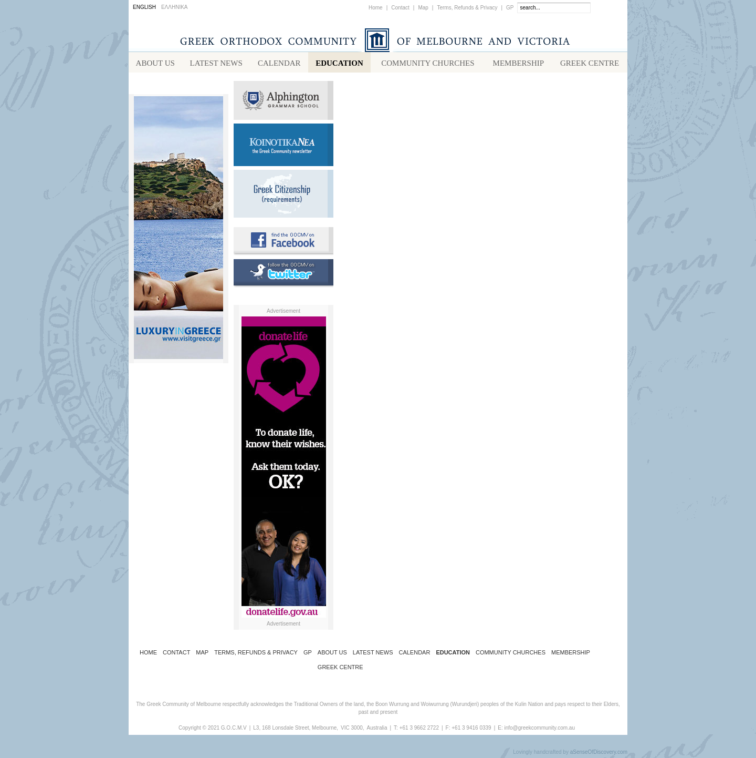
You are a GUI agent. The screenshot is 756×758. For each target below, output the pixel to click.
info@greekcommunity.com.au (539, 730)
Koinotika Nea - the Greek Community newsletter (283, 147)
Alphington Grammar (283, 102)
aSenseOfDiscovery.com (598, 754)
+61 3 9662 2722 (419, 730)
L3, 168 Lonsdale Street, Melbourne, (295, 730)
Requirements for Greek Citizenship (283, 196)
